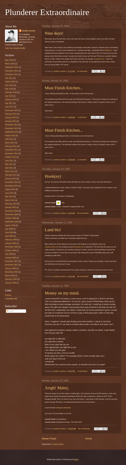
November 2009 (11, 214)
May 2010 (9, 196)
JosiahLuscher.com (52, 247)
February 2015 (11, 114)
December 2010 (11, 182)
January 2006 (10, 268)
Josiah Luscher (28, 31)
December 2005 (11, 272)
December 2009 (11, 211)
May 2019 (9, 89)
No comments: (83, 213)
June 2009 (9, 232)
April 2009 (9, 236)
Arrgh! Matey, (57, 387)
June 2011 (9, 161)
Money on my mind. (62, 293)
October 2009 (10, 218)
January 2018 (10, 99)
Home (88, 438)
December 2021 (11, 71)
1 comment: (82, 117)
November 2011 (11, 153)
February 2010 (11, 204)
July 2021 (9, 78)
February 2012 (11, 146)
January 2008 (10, 258)
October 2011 (10, 157)
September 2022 (11, 67)
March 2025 (10, 64)
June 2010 (9, 193)
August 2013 (10, 135)
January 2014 (10, 121)
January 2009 (10, 243)
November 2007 (11, 265)
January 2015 (10, 117)
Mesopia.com (79, 247)
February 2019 (11, 92)
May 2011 (9, 164)
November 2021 (11, 74)
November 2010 (11, 186)
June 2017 (9, 107)
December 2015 (11, 110)
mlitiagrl (59, 408)
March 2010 (10, 200)
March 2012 (10, 143)
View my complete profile (15, 48)
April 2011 (9, 168)
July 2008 (9, 254)
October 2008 (10, 250)
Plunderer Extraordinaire (47, 12)
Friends (8, 295)
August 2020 (10, 81)
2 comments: (82, 371)
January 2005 (10, 283)
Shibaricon (108, 50)
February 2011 (11, 175)
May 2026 (9, 60)
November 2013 (11, 128)
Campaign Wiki (11, 299)
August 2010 (10, 189)
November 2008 (11, 247)
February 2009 (11, 240)
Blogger (75, 459)
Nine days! (54, 33)
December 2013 (11, 125)
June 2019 (9, 85)
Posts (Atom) (58, 444)
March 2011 (10, 171)
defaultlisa (67, 408)
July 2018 (9, 96)
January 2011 (10, 178)
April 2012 (9, 139)
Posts (10, 311)
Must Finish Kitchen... (64, 87)
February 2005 (11, 279)
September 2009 (11, 222)
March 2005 (10, 276)
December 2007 (11, 261)
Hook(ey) (53, 176)
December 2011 (11, 150)
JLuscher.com (99, 59)
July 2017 (9, 103)
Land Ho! (53, 229)
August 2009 (10, 225)
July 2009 (9, 229)
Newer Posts (49, 438)
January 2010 (10, 207)
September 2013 (11, 132)
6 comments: (82, 71)
